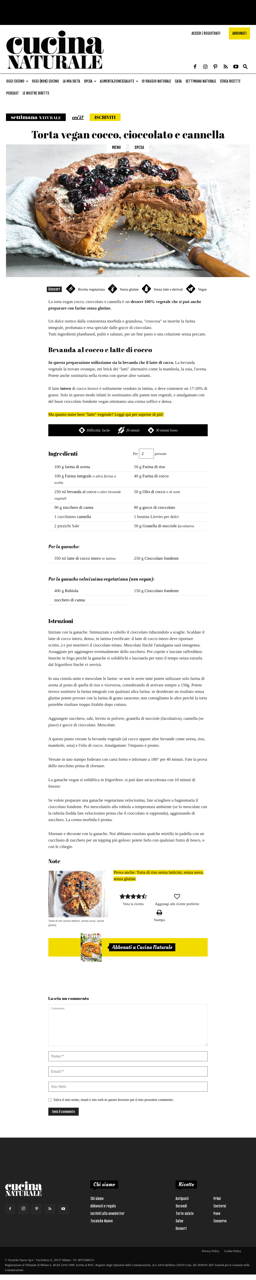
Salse (179, 1221)
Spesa (90, 81)
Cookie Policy (232, 1251)
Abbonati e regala (103, 1206)
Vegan (202, 289)
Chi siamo (97, 1198)
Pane (216, 1213)
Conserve (220, 1221)
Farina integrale (78, 476)
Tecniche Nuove (101, 1221)
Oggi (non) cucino (45, 81)
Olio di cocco (153, 491)
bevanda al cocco (81, 491)
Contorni (219, 1206)
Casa (178, 81)
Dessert (54, 289)
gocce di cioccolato (158, 507)
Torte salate (185, 1213)
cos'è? (78, 117)
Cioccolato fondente (162, 558)
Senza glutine (129, 289)
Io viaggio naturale (156, 81)
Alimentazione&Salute (119, 81)
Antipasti (182, 1198)
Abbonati (239, 33)
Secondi (181, 1206)
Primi (217, 1198)
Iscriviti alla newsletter (107, 1213)
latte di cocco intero (84, 558)
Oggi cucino (17, 81)
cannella (84, 516)
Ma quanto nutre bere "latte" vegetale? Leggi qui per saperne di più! (106, 414)
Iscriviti (105, 117)
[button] (245, 67)
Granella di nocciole (159, 526)
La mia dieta (71, 81)
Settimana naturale (201, 81)
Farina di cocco (155, 476)
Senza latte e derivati (168, 289)
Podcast (12, 93)
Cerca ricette (230, 81)
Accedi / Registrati (206, 33)
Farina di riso (153, 466)
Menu (116, 147)
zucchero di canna (78, 507)
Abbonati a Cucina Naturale (142, 947)
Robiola (71, 590)
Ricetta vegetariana (91, 289)
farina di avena (77, 466)
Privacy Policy (210, 1251)
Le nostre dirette (36, 93)
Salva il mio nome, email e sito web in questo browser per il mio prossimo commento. (114, 1100)
